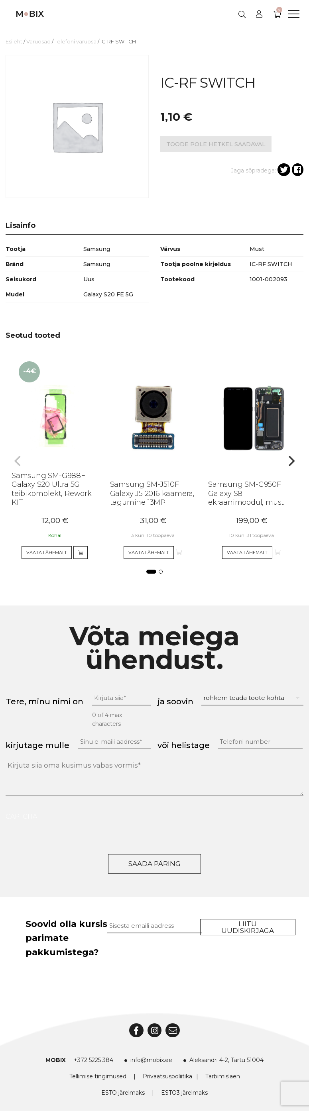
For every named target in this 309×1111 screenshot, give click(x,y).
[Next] (290, 461)
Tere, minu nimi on (44, 701)
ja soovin (175, 701)
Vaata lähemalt (46, 552)
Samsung (96, 264)
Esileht (14, 42)
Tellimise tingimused (97, 1076)
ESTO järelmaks (123, 1092)
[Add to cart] (80, 552)
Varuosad (38, 42)
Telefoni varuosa (75, 42)
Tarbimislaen (222, 1076)
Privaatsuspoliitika (167, 1076)
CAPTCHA (21, 816)
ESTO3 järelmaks (184, 1092)
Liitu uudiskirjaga (247, 927)
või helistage (183, 745)
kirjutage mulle (37, 745)
